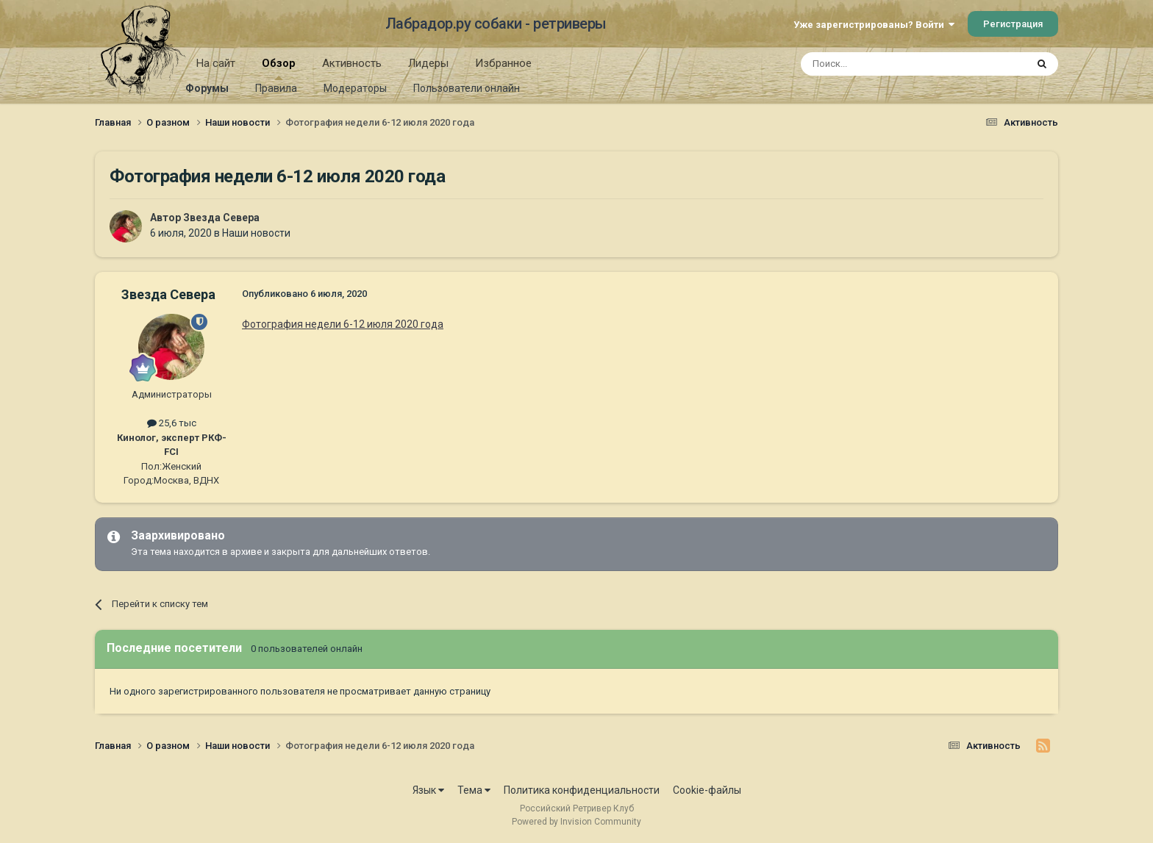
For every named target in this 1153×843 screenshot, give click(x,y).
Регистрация (1013, 23)
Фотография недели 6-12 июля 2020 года (342, 324)
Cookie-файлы (707, 790)
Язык (428, 790)
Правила (276, 88)
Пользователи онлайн (466, 88)
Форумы (207, 88)
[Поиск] (880, 64)
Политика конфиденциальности (582, 790)
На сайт (215, 63)
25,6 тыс (171, 422)
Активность (352, 63)
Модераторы (355, 88)
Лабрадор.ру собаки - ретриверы (496, 23)
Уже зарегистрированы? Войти (873, 24)
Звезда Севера (221, 217)
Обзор (279, 68)
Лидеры (428, 63)
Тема (473, 790)
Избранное (503, 63)
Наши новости (256, 233)
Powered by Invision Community (576, 822)
